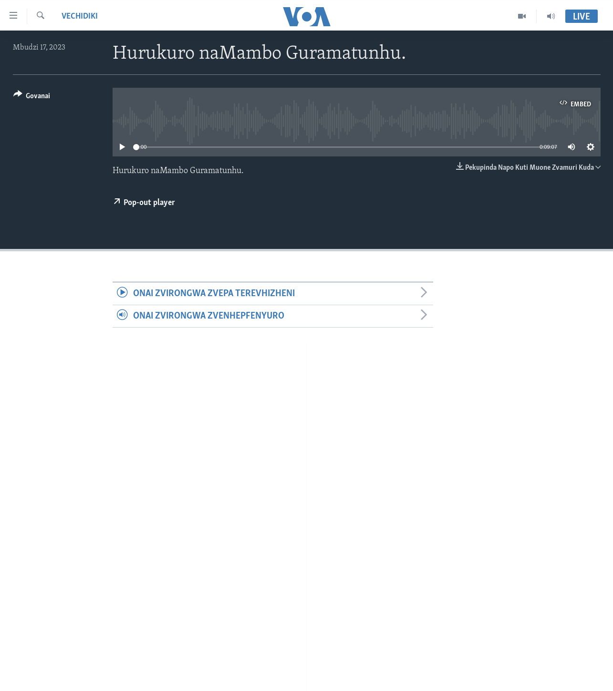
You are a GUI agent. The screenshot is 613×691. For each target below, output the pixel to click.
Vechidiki (80, 16)
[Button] (32, 97)
